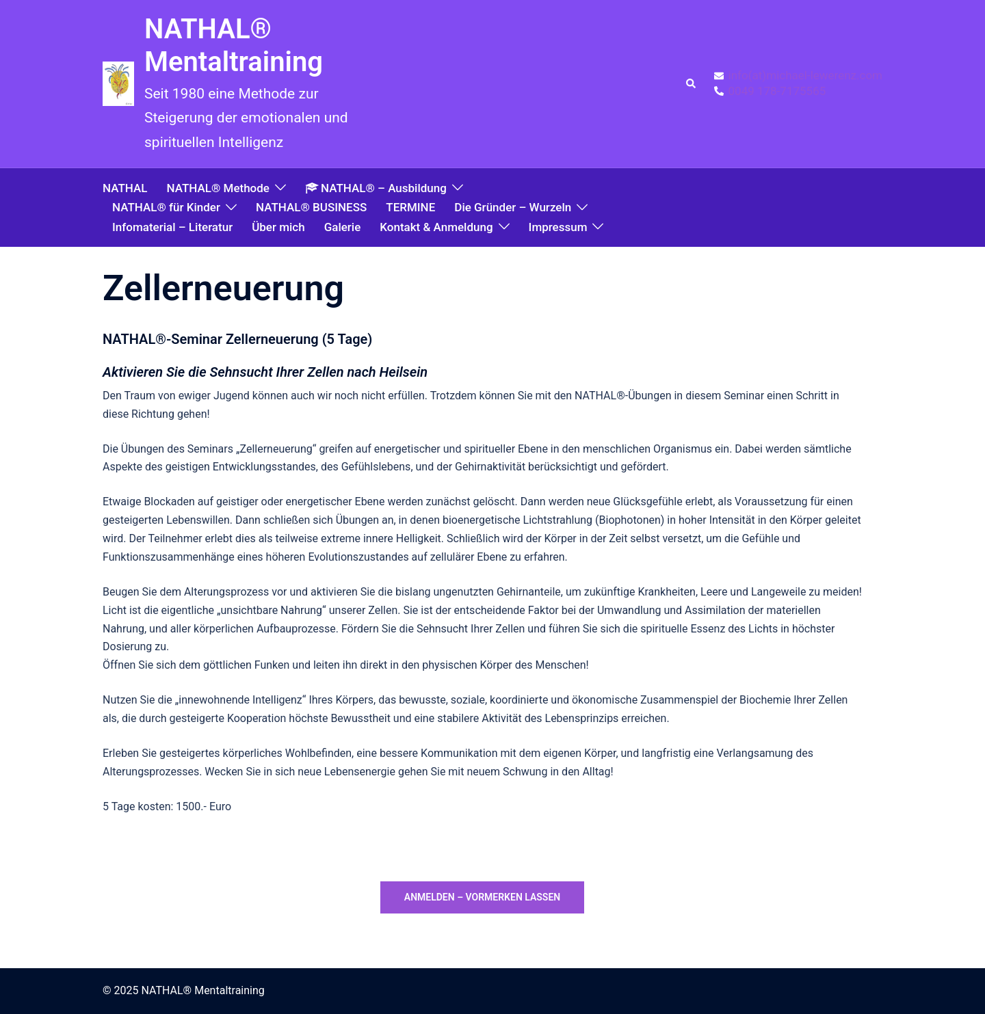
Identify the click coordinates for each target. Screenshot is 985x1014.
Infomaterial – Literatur (172, 227)
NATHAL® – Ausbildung (376, 188)
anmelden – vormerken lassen (482, 897)
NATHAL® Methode (217, 188)
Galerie (342, 227)
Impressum (558, 227)
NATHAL (125, 188)
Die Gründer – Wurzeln (512, 207)
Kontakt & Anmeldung (436, 227)
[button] (691, 84)
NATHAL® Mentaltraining (233, 45)
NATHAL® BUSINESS (311, 207)
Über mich (278, 227)
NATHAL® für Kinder (166, 207)
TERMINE (410, 207)
